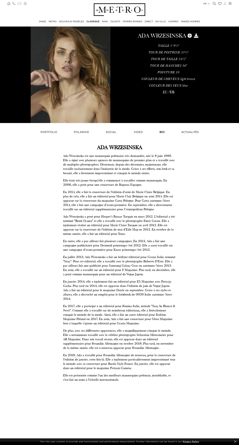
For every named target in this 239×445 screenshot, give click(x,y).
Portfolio (48, 131)
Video (138, 131)
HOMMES (173, 21)
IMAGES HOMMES (190, 21)
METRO (53, 21)
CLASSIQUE (92, 21)
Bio (162, 131)
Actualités (190, 131)
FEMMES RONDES (132, 21)
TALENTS (115, 21)
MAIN (105, 21)
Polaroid (81, 131)
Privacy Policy (191, 442)
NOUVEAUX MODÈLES (71, 21)
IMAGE (42, 21)
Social (111, 131)
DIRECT (149, 21)
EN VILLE (161, 21)
